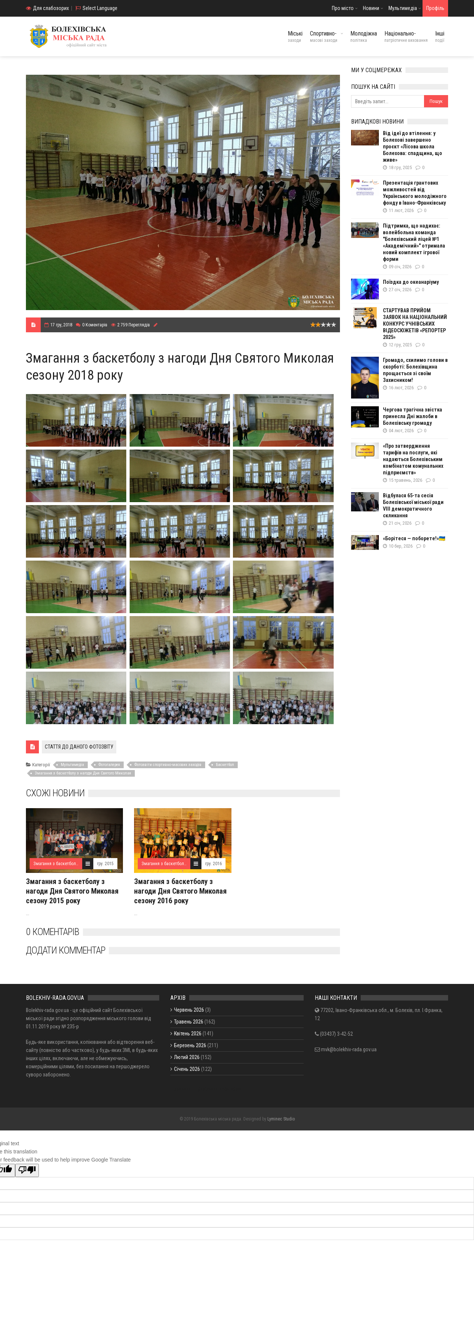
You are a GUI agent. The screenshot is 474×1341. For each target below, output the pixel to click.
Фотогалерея (109, 764)
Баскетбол (225, 764)
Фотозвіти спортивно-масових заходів (167, 764)
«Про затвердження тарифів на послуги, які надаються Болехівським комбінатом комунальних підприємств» (413, 459)
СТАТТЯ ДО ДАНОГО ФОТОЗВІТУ (79, 747)
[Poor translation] (27, 1170)
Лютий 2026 (187, 1057)
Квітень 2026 (187, 1033)
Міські (295, 36)
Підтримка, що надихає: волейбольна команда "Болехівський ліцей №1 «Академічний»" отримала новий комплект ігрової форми (414, 242)
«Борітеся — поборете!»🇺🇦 (414, 538)
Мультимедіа (402, 8)
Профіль (435, 8)
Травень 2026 (188, 1022)
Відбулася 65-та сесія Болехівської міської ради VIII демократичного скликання (413, 505)
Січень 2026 (187, 1069)
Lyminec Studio (281, 1119)
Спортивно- (323, 36)
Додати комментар (65, 950)
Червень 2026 (189, 1010)
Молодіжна (363, 36)
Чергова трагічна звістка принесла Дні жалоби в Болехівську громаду (412, 416)
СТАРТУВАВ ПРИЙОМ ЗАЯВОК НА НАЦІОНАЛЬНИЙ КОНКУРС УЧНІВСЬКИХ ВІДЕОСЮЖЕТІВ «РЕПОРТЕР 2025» (415, 323)
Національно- (406, 36)
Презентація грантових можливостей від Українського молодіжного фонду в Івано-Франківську (415, 193)
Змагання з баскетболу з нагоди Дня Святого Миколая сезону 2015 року (72, 891)
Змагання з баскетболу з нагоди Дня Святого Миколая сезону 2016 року (180, 891)
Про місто (343, 8)
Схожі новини (55, 793)
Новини (371, 8)
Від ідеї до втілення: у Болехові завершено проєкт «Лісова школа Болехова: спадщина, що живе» (412, 146)
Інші (439, 36)
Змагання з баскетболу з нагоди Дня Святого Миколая (83, 773)
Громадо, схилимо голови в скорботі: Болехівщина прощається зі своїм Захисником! (415, 370)
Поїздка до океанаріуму (411, 282)
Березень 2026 (190, 1045)
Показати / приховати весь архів (206, 1089)
